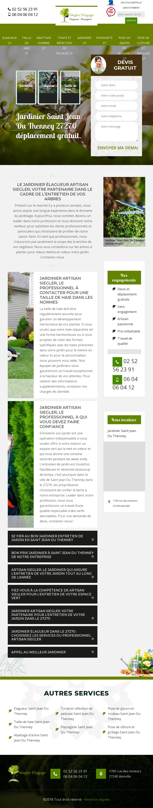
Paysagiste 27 (104, 40)
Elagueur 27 (9, 40)
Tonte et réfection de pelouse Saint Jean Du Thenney (75, 713)
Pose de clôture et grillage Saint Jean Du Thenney (121, 732)
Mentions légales (97, 799)
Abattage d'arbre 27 (43, 43)
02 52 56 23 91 (23, 9)
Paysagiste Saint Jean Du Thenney (74, 729)
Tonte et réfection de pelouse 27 (64, 45)
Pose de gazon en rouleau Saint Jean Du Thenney (121, 713)
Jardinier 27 (84, 40)
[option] (26, 88)
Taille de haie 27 (26, 45)
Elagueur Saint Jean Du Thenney (28, 711)
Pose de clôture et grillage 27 (143, 48)
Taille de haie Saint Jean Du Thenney (29, 724)
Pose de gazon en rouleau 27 (124, 48)
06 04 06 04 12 (23, 14)
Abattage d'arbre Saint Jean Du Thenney (28, 738)
